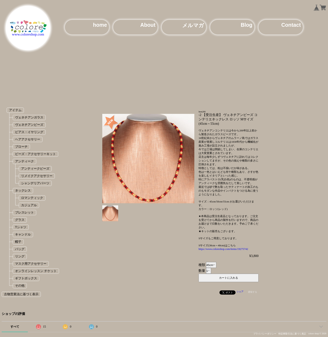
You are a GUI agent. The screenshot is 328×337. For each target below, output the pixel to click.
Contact (291, 25)
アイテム (15, 110)
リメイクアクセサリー (37, 176)
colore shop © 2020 (317, 333)
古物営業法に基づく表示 (21, 294)
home (100, 25)
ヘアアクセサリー (27, 139)
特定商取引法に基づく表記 (292, 333)
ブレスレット (24, 212)
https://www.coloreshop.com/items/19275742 (223, 249)
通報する (252, 292)
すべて (14, 326)
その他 (19, 285)
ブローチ (21, 146)
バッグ (19, 249)
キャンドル (23, 234)
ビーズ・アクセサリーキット (35, 154)
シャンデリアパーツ (35, 183)
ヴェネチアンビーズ (29, 124)
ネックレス (23, 190)
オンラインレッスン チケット (36, 271)
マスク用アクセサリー (30, 263)
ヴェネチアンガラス (29, 117)
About (147, 25)
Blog (246, 25)
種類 (202, 265)
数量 (202, 270)
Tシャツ (20, 227)
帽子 (18, 241)
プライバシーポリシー (264, 333)
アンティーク (24, 161)
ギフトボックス (26, 278)
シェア (240, 291)
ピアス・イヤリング (29, 132)
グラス (19, 219)
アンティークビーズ (35, 168)
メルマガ (193, 25)
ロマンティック (32, 198)
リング (19, 256)
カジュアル (29, 205)
